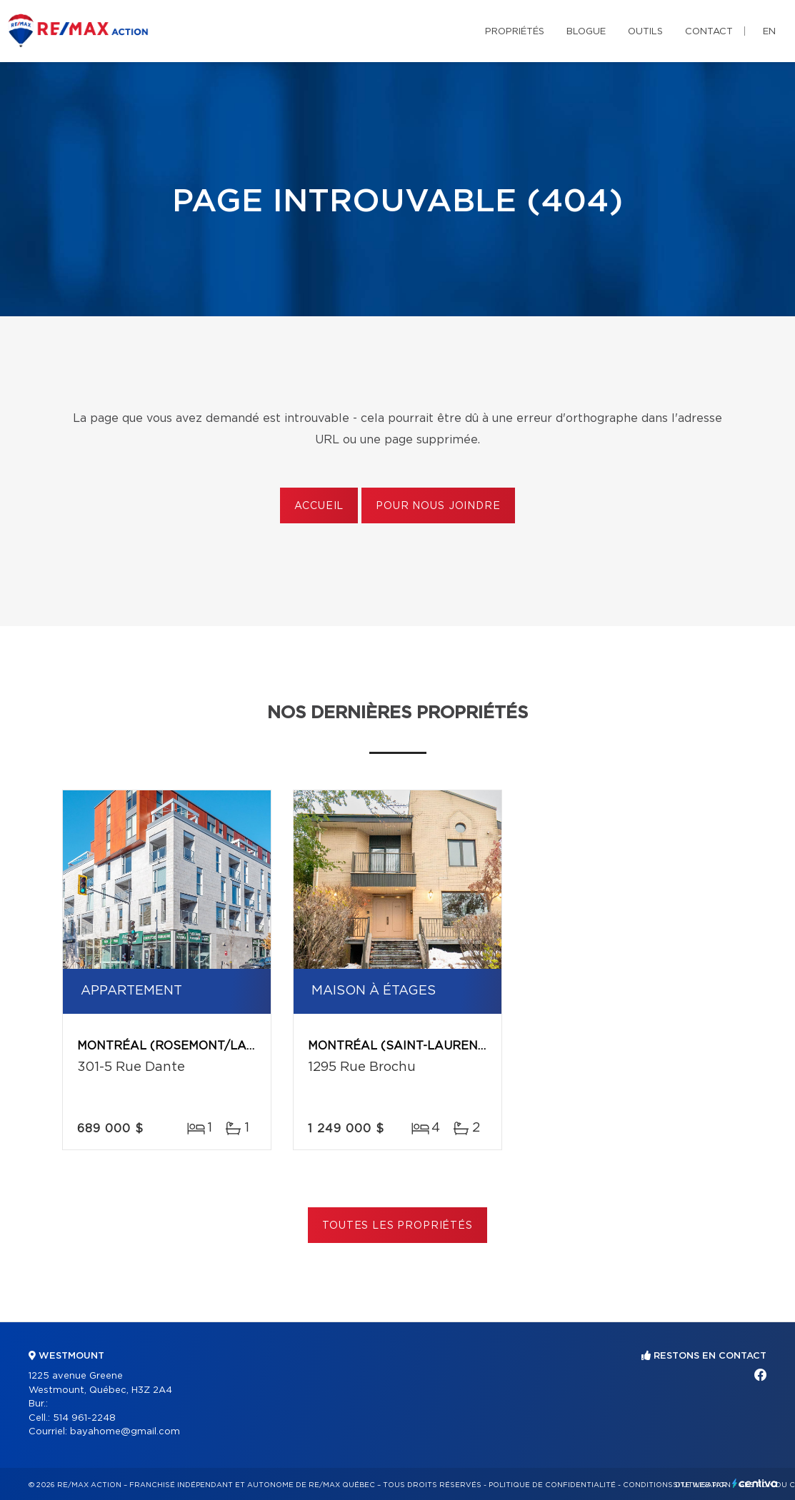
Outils (645, 31)
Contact (709, 31)
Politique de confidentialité (552, 1485)
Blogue (586, 31)
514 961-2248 (84, 1418)
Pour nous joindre (438, 506)
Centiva (755, 1483)
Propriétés (514, 31)
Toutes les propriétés (397, 1226)
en (769, 31)
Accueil (319, 506)
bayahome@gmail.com (125, 1431)
